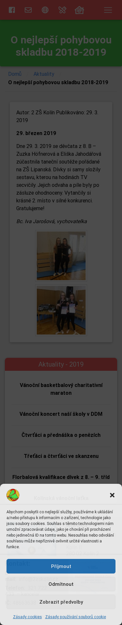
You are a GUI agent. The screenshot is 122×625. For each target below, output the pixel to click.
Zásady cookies (27, 616)
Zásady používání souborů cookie (75, 616)
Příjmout (61, 566)
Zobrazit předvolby (61, 602)
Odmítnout (61, 584)
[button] (112, 495)
